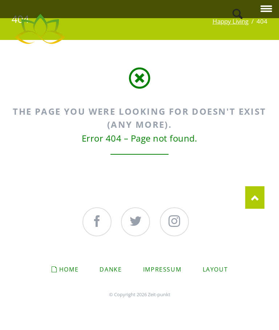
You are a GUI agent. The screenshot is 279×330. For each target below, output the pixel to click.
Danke (111, 269)
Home (68, 269)
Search (237, 14)
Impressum (162, 269)
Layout (215, 269)
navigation (266, 9)
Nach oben (254, 197)
